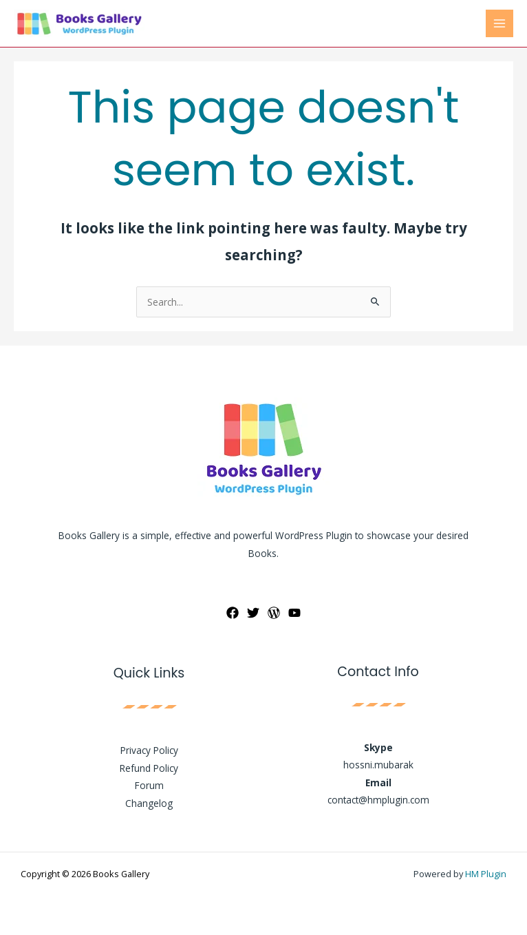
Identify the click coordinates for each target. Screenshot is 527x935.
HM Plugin (485, 874)
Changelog (149, 803)
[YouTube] (294, 613)
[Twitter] (253, 613)
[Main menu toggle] (500, 24)
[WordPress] (274, 613)
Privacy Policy (149, 750)
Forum (149, 785)
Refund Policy (149, 768)
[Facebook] (232, 613)
